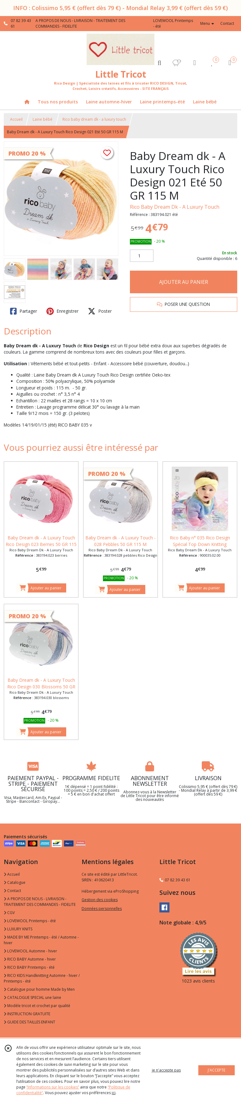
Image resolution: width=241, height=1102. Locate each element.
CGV (9, 912)
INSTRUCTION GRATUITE (27, 1014)
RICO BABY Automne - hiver (30, 959)
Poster (100, 311)
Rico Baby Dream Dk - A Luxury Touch (174, 206)
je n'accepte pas (166, 1070)
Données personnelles (102, 908)
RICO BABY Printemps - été (29, 967)
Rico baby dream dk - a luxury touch (94, 119)
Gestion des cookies (100, 899)
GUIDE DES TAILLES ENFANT (29, 1022)
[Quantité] (141, 256)
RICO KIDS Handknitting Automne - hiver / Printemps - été (42, 978)
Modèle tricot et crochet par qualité (37, 1005)
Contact (227, 23)
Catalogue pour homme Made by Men (39, 989)
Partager (23, 311)
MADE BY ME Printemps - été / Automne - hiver (41, 939)
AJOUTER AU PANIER (183, 281)
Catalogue (14, 882)
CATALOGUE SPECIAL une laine (32, 997)
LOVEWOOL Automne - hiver (30, 951)
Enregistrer (62, 311)
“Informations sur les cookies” (52, 1087)
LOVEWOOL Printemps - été (30, 920)
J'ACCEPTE (216, 1070)
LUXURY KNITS (18, 929)
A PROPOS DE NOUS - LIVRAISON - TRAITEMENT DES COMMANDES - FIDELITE (40, 901)
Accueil (16, 119)
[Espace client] (194, 62)
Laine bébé (42, 119)
